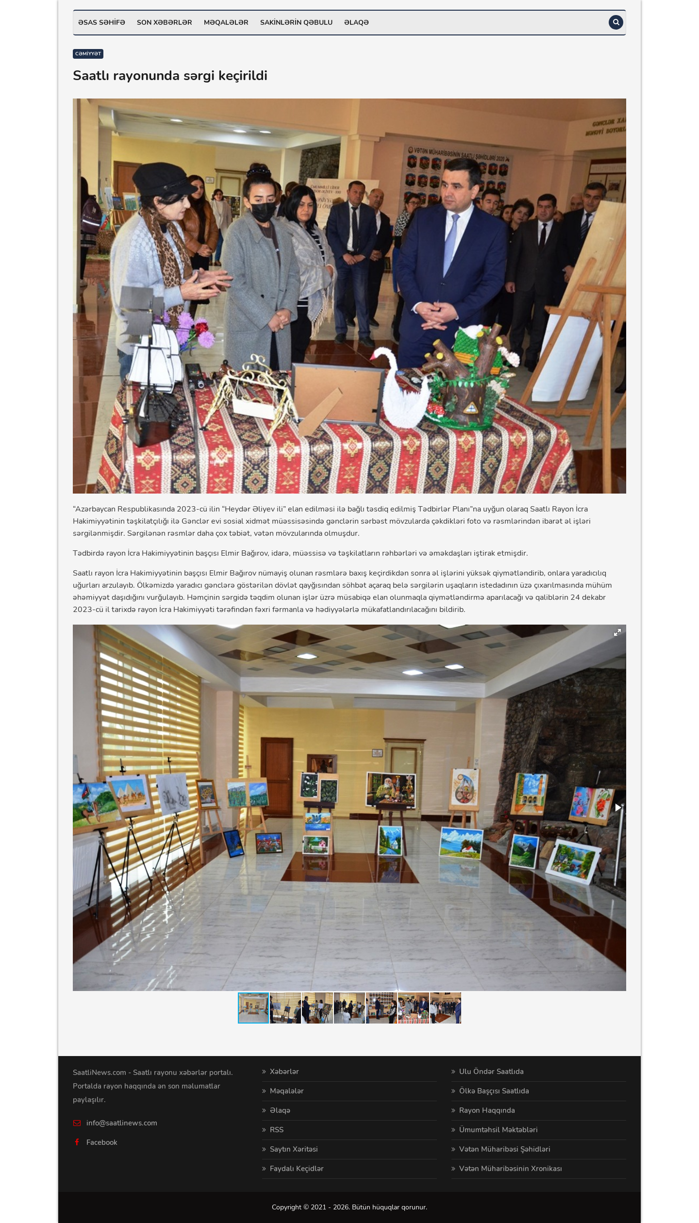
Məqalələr (226, 22)
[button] (617, 632)
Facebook (101, 1142)
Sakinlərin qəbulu (296, 22)
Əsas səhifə (101, 22)
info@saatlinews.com (121, 1123)
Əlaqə (356, 22)
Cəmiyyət (88, 53)
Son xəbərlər (164, 22)
